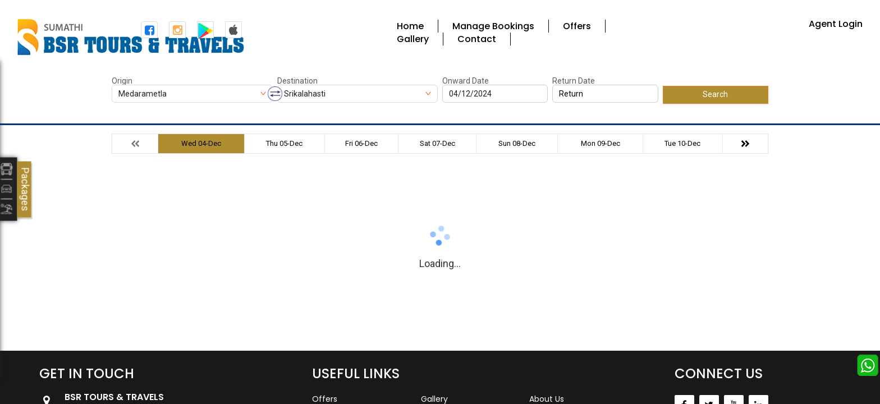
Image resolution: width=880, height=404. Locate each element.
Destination (297, 81)
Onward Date (465, 81)
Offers (577, 26)
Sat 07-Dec (437, 143)
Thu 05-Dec (284, 143)
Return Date (573, 81)
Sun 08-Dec (516, 143)
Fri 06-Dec (361, 143)
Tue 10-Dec (682, 143)
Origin (122, 81)
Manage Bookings (493, 26)
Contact (476, 39)
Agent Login (836, 23)
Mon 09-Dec (600, 143)
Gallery (413, 39)
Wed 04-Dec (201, 143)
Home (410, 26)
